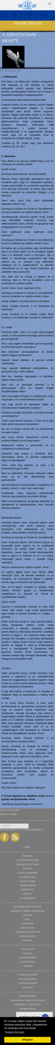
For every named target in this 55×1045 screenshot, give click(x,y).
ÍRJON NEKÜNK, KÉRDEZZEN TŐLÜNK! (28, 1000)
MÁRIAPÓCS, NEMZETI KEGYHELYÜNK (27, 911)
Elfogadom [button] (27, 1040)
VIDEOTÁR (27, 953)
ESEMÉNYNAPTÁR (27, 885)
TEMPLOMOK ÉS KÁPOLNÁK (27, 932)
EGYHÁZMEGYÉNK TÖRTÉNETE (27, 907)
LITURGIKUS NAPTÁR (27, 975)
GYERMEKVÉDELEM (27, 1009)
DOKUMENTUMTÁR (27, 957)
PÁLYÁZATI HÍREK (27, 881)
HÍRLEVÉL (27, 894)
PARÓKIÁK (27, 915)
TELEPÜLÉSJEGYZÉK (27, 936)
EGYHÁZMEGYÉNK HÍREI (27, 860)
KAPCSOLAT (27, 987)
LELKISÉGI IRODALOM (27, 983)
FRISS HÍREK (27, 856)
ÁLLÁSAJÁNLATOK (27, 877)
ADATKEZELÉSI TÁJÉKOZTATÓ (27, 1004)
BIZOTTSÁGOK (27, 928)
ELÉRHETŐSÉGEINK (27, 996)
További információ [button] (14, 1032)
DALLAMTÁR (27, 949)
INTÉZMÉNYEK (27, 923)
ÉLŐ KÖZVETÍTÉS (27, 962)
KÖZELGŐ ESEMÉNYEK (27, 873)
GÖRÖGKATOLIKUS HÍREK (27, 864)
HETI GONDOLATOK (28, 979)
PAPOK (27, 919)
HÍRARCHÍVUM (27, 889)
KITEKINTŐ (27, 868)
